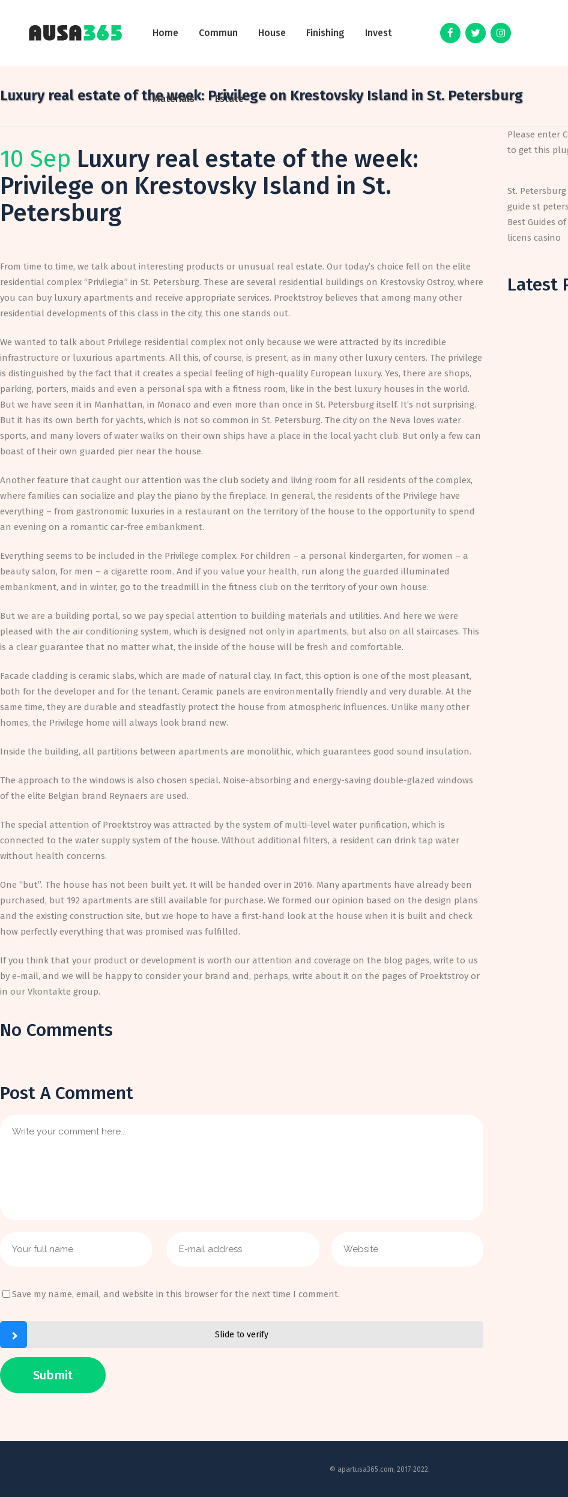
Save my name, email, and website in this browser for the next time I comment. (176, 1294)
